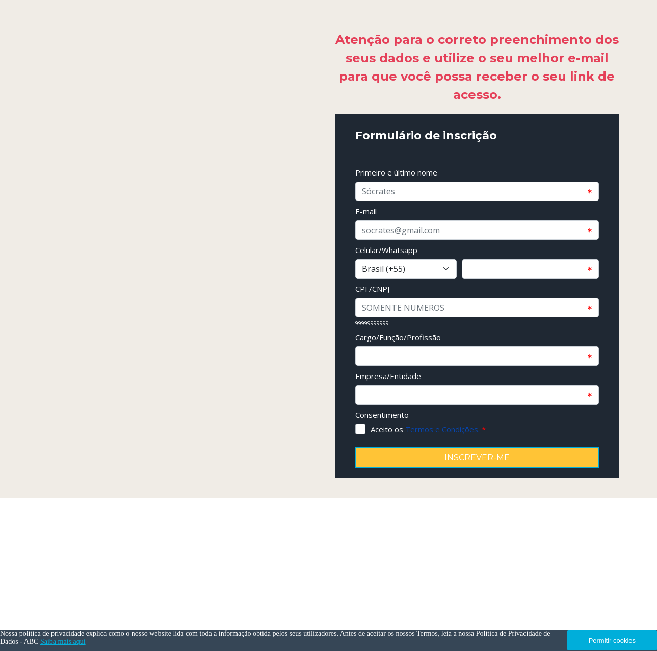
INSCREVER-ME (477, 457)
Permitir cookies (612, 640)
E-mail (366, 211)
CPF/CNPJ (372, 289)
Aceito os (428, 429)
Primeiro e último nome (396, 172)
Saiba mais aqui (63, 641)
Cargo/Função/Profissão (398, 337)
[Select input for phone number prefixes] (406, 269)
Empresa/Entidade (388, 376)
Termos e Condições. (442, 429)
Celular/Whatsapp (386, 250)
